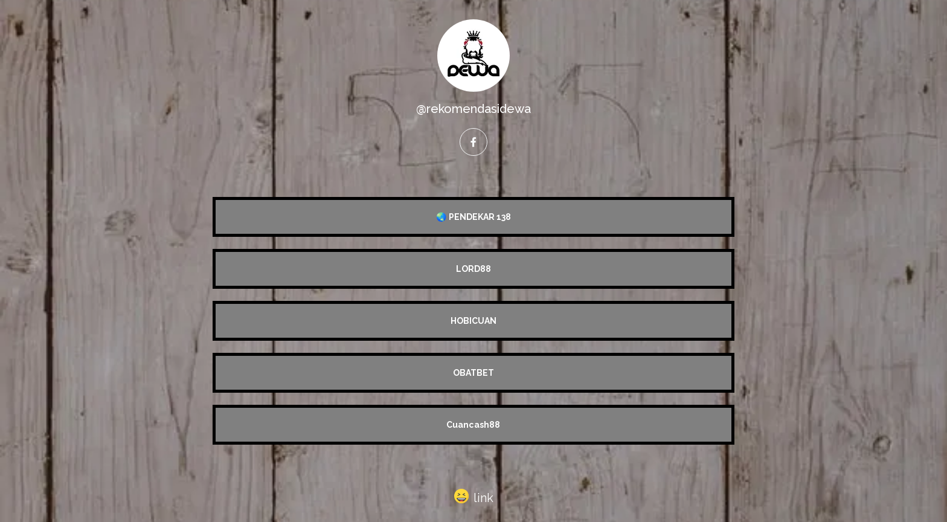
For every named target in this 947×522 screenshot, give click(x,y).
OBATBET (473, 373)
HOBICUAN (473, 321)
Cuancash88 (473, 425)
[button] (474, 495)
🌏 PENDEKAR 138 (473, 217)
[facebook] (473, 142)
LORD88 (473, 269)
